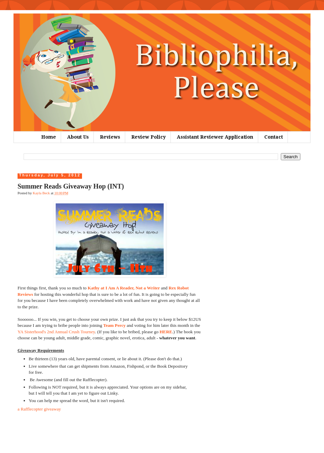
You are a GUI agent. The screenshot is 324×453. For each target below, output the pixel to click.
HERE (166, 331)
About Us (78, 137)
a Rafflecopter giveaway (39, 409)
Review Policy (148, 137)
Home (48, 137)
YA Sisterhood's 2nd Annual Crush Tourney (56, 331)
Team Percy (114, 325)
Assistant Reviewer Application (215, 137)
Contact (273, 137)
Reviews (110, 137)
